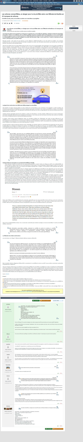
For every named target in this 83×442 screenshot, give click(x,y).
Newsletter (35, 0)
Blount (8, 333)
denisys (8, 406)
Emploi (40, 0)
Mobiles (51, 2)
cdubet (8, 354)
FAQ (24, 0)
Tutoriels (20, 0)
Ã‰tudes (45, 0)
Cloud (17, 2)
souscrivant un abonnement (26, 291)
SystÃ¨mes (55, 2)
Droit (49, 0)
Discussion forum (74, 28)
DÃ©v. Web (32, 2)
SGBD (44, 2)
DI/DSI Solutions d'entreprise (10, 2)
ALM (22, 2)
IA (19, 2)
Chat (31, 0)
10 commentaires (25, 20)
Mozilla (7, 274)
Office (47, 2)
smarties (8, 344)
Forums (15, 0)
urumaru (8, 304)
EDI (35, 2)
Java (28, 2)
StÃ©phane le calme (16, 20)
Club (53, 0)
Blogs (27, 0)
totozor (8, 375)
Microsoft (25, 2)
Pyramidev (8, 364)
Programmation (40, 2)
